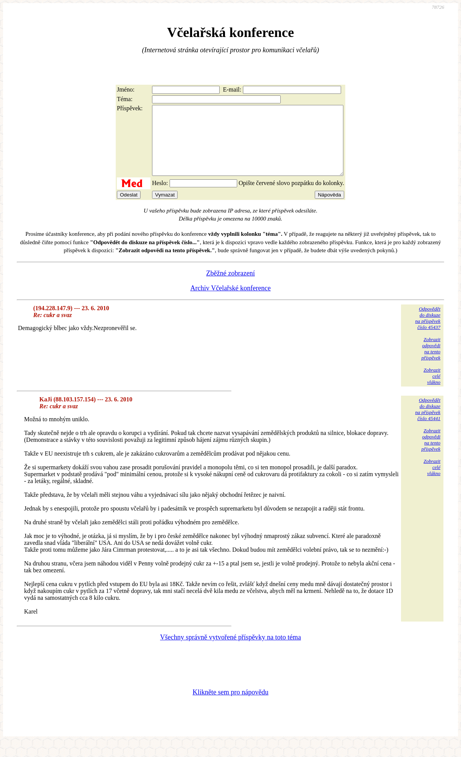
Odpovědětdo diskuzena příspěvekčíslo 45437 (427, 332)
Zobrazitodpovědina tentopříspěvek (430, 362)
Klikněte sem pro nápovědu (230, 706)
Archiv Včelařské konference (230, 302)
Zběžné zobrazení (230, 287)
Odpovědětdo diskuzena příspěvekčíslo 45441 (427, 423)
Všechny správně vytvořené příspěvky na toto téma (230, 651)
